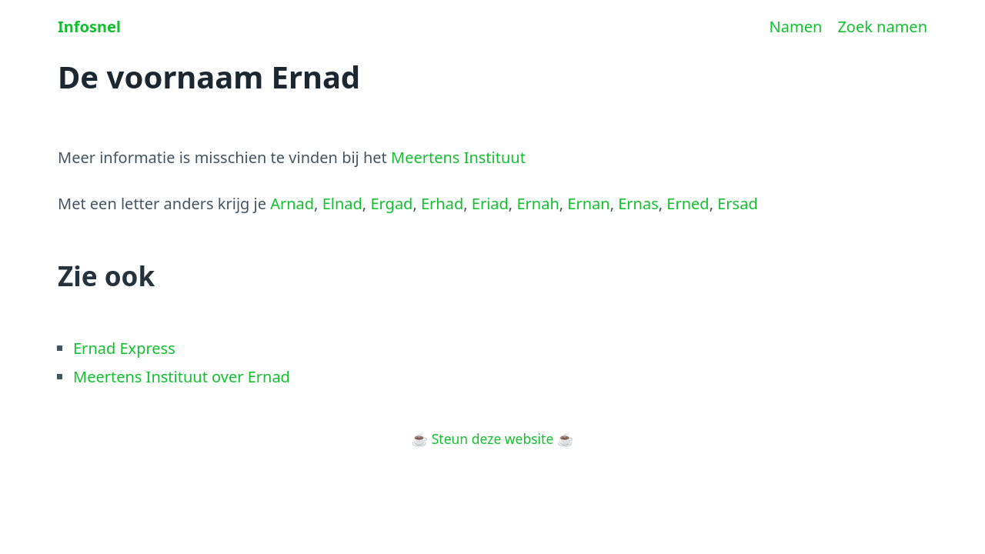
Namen (796, 26)
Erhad (442, 203)
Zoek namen (882, 26)
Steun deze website (493, 438)
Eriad (490, 203)
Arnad (292, 203)
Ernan (588, 203)
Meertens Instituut (458, 157)
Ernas (638, 203)
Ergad (391, 203)
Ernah (537, 203)
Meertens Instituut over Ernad (181, 376)
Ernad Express (124, 348)
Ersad (737, 203)
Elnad (342, 203)
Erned (687, 203)
